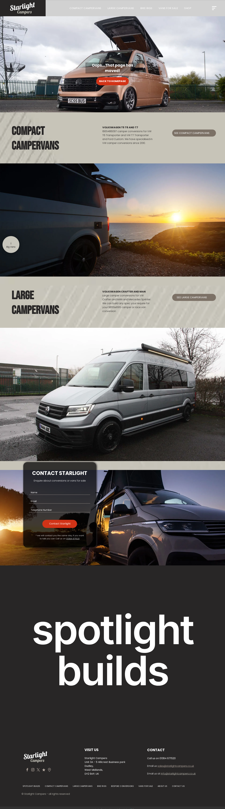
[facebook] (27, 770)
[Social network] (43, 770)
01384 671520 (73, 538)
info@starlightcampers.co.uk (178, 773)
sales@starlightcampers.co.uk (176, 766)
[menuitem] (85, 8)
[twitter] (38, 770)
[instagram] (32, 770)
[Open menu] (214, 8)
